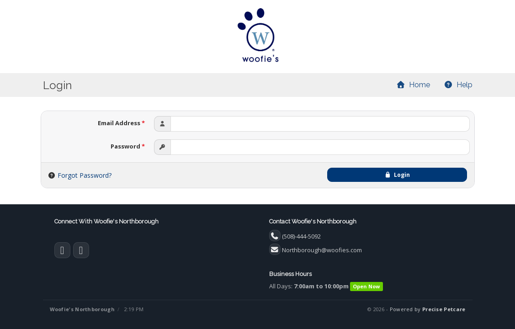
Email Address (121, 123)
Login (397, 175)
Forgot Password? (84, 175)
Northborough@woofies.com (322, 250)
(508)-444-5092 (301, 236)
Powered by (428, 309)
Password (128, 146)
